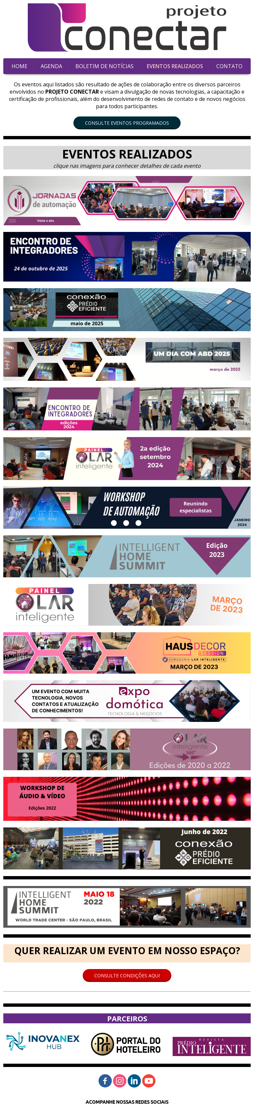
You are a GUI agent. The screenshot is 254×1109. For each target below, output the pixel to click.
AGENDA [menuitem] (51, 66)
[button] (127, 122)
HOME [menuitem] (19, 66)
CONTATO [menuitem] (229, 66)
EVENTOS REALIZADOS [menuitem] (175, 66)
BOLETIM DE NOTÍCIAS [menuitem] (104, 66)
